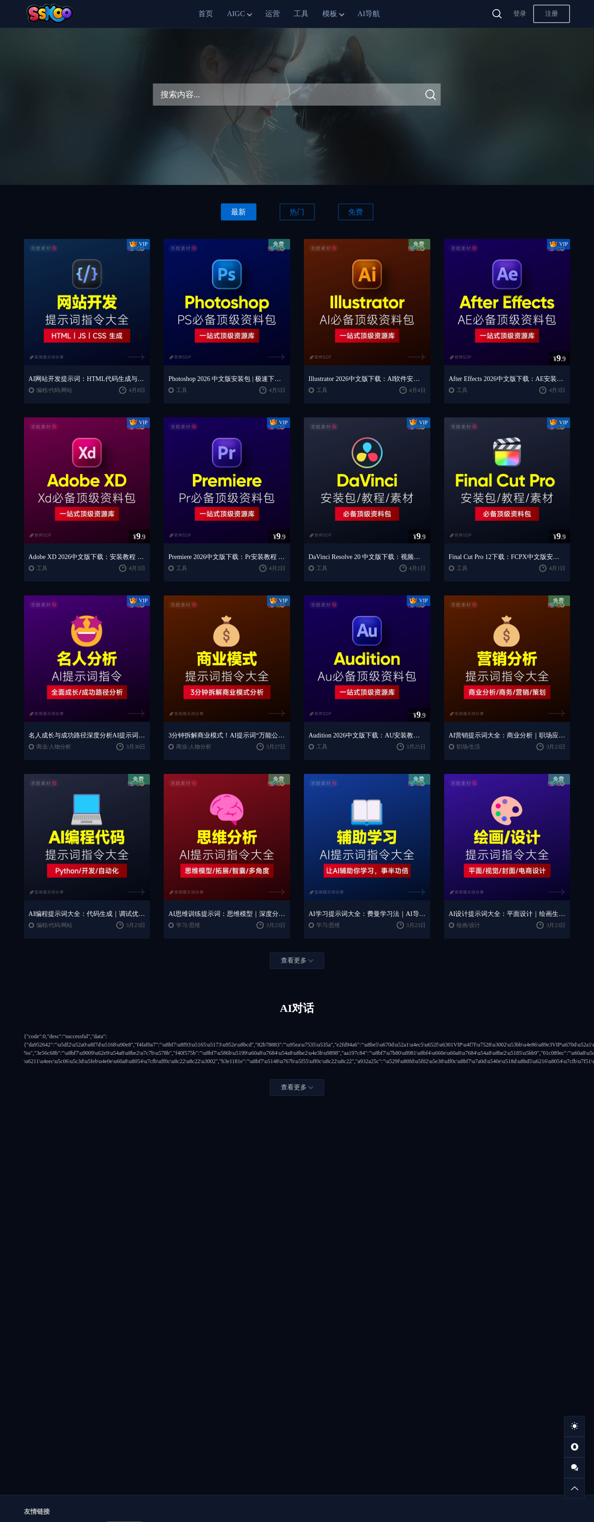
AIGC (236, 14)
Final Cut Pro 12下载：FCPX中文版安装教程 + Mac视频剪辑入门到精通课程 (507, 556)
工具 (301, 14)
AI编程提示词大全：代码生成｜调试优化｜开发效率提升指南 (87, 913)
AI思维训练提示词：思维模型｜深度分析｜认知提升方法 (226, 913)
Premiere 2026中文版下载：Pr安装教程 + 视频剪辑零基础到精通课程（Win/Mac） (226, 556)
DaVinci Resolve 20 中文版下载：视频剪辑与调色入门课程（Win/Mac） (367, 556)
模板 (329, 14)
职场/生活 (468, 746)
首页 (205, 14)
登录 (519, 13)
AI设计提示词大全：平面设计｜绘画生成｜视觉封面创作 (507, 913)
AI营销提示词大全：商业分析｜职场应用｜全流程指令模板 (507, 735)
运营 (272, 14)
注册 (551, 13)
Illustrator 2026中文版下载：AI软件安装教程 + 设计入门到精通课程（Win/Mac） (367, 378)
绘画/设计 (468, 925)
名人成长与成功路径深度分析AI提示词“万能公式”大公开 (87, 735)
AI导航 (368, 14)
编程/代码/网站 (54, 390)
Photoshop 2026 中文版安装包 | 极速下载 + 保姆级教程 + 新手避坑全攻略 (226, 378)
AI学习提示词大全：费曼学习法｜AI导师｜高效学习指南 (367, 913)
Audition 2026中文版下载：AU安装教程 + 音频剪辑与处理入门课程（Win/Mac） (367, 735)
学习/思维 (188, 925)
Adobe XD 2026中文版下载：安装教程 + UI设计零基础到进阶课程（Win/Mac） (87, 556)
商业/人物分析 (53, 746)
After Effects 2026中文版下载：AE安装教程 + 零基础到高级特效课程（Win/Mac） (507, 378)
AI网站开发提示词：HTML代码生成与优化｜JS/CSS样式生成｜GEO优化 (87, 378)
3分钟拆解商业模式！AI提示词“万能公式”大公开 (226, 735)
